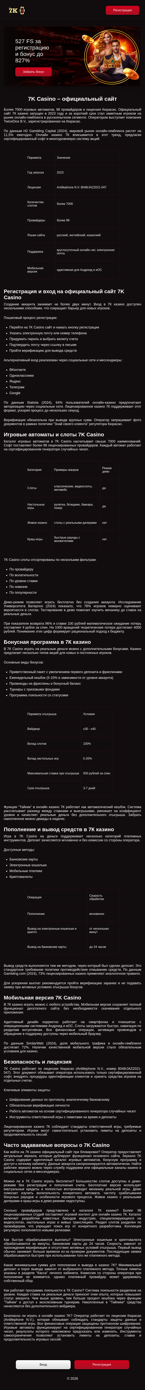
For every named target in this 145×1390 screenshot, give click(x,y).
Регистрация (122, 10)
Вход (43, 1364)
